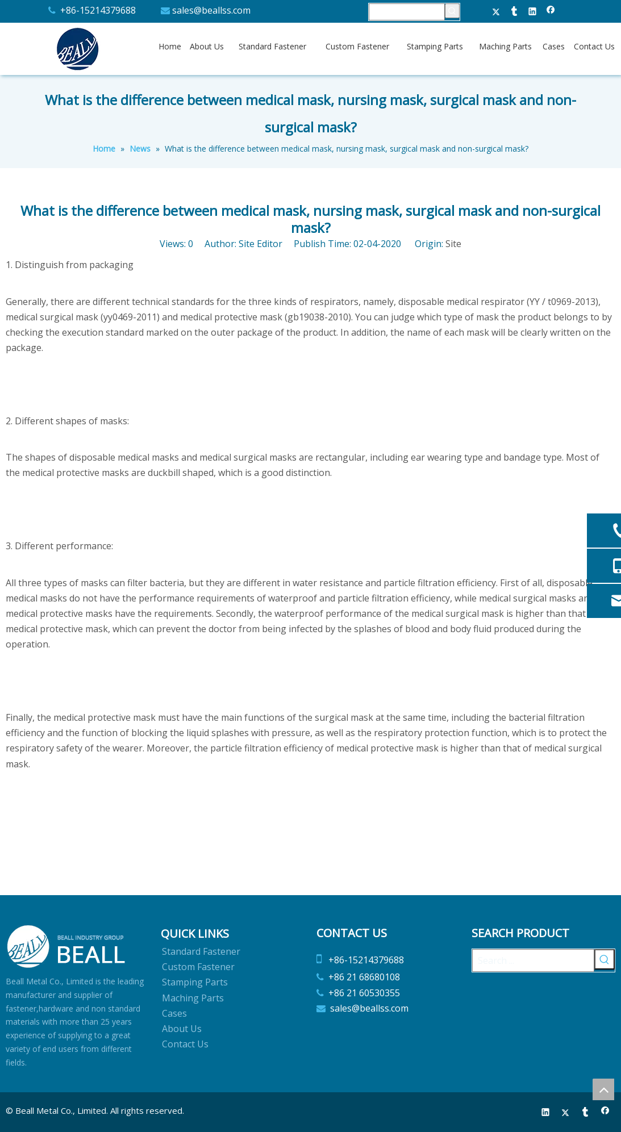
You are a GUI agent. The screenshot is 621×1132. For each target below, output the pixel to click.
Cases (174, 1013)
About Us (182, 1028)
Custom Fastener (198, 966)
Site (453, 243)
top (603, 1089)
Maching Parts (193, 998)
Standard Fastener (201, 951)
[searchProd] (407, 11)
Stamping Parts (195, 982)
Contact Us (185, 1044)
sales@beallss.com (211, 10)
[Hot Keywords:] (452, 10)
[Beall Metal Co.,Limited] (67, 946)
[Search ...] (533, 960)
